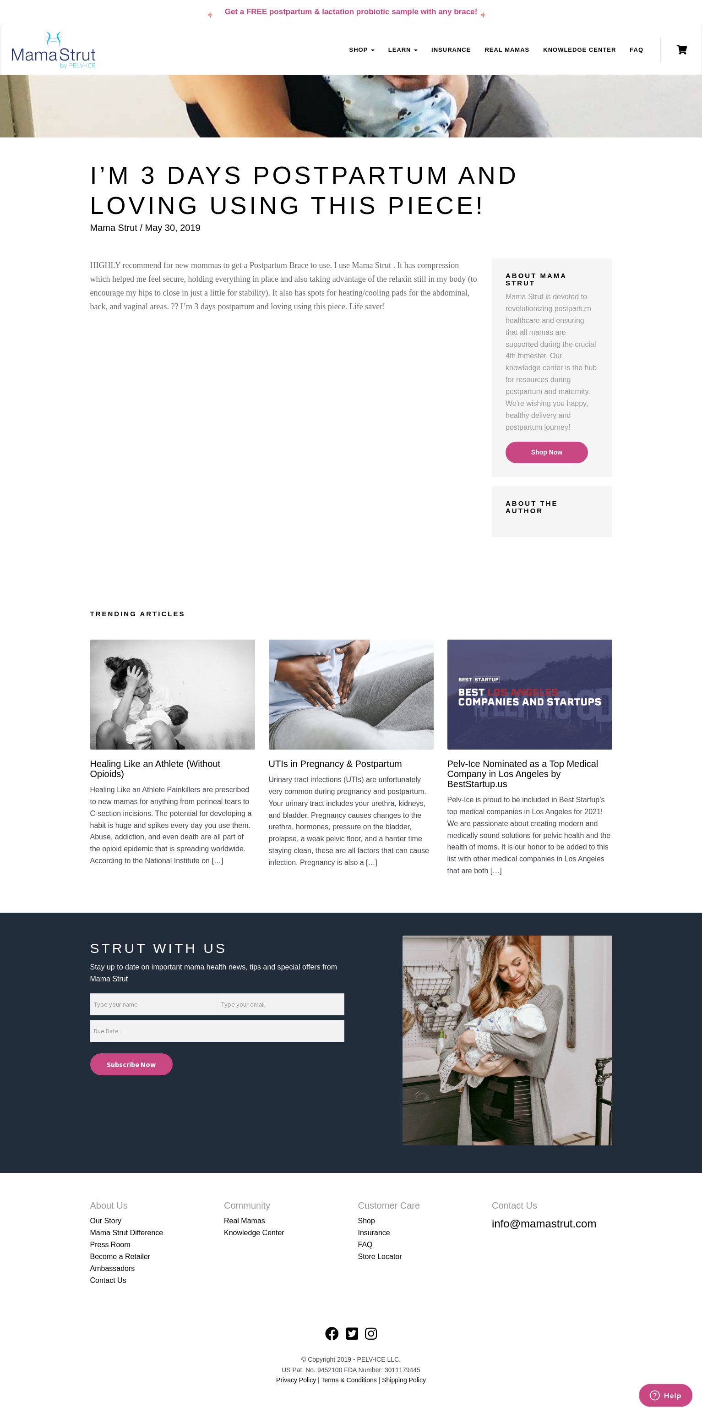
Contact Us (108, 1280)
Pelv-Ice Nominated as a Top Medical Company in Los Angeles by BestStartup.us (523, 774)
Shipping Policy (404, 1380)
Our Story (105, 1221)
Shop (366, 1221)
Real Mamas (506, 49)
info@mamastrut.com (544, 1223)
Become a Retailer (120, 1256)
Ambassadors (112, 1268)
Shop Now (546, 452)
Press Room (110, 1245)
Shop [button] (361, 49)
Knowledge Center (579, 49)
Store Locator (380, 1256)
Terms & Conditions (349, 1380)
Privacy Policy (296, 1380)
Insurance (451, 49)
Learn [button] (403, 49)
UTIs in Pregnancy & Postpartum (335, 764)
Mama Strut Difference (126, 1233)
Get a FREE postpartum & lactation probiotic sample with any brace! (351, 11)
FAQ (636, 49)
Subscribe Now (131, 1064)
